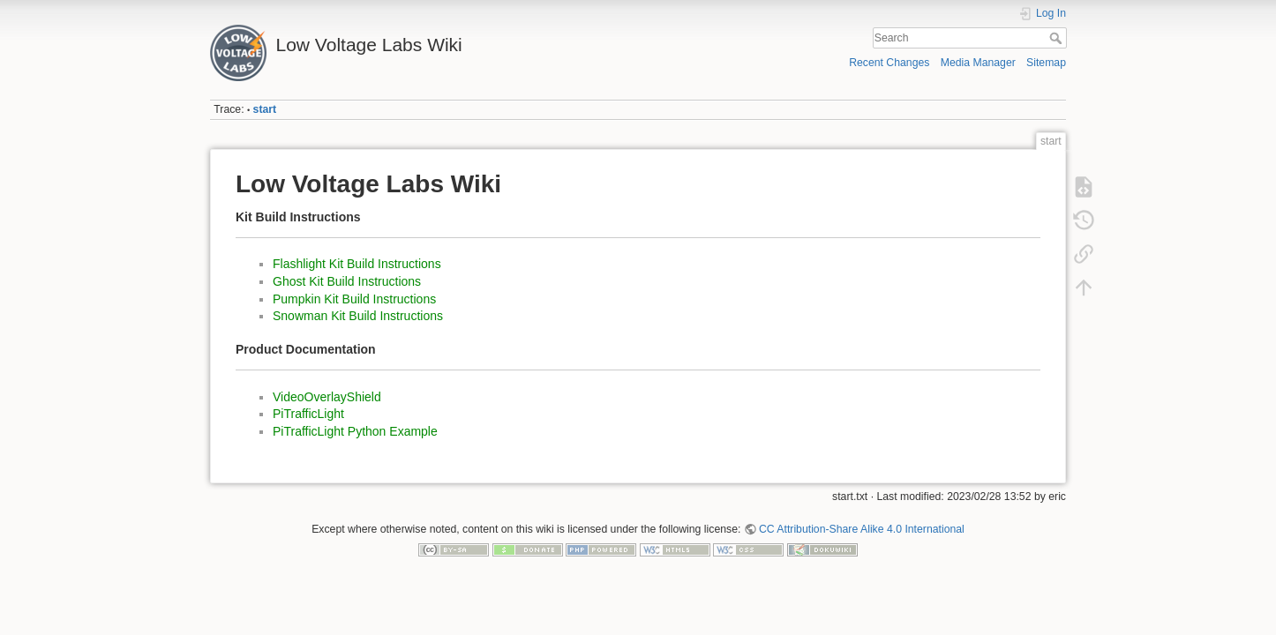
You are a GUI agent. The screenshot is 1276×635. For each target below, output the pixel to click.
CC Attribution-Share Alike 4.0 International (862, 529)
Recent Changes (889, 62)
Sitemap (1046, 62)
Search (1057, 38)
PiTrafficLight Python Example (355, 431)
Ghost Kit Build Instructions (347, 281)
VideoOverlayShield (327, 397)
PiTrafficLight (308, 414)
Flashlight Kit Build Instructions (357, 264)
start (265, 109)
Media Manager (978, 62)
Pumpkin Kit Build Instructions (354, 299)
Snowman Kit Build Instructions (358, 316)
